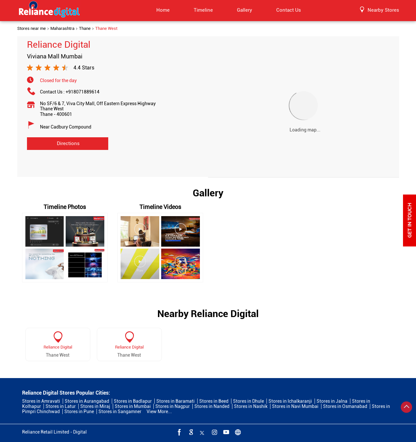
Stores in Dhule (248, 401)
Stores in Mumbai (133, 406)
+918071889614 (82, 91)
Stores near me (31, 28)
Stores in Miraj (95, 406)
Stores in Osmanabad (345, 406)
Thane (85, 28)
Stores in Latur (61, 406)
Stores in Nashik (250, 406)
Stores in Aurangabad (87, 401)
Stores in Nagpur (172, 406)
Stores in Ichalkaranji (290, 401)
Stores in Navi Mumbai (295, 406)
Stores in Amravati (41, 401)
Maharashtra (62, 28)
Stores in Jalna (332, 401)
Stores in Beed (213, 401)
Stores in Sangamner (119, 411)
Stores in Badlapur (133, 401)
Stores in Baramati (175, 401)
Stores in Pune (79, 411)
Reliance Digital (58, 347)
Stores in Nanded (211, 406)
